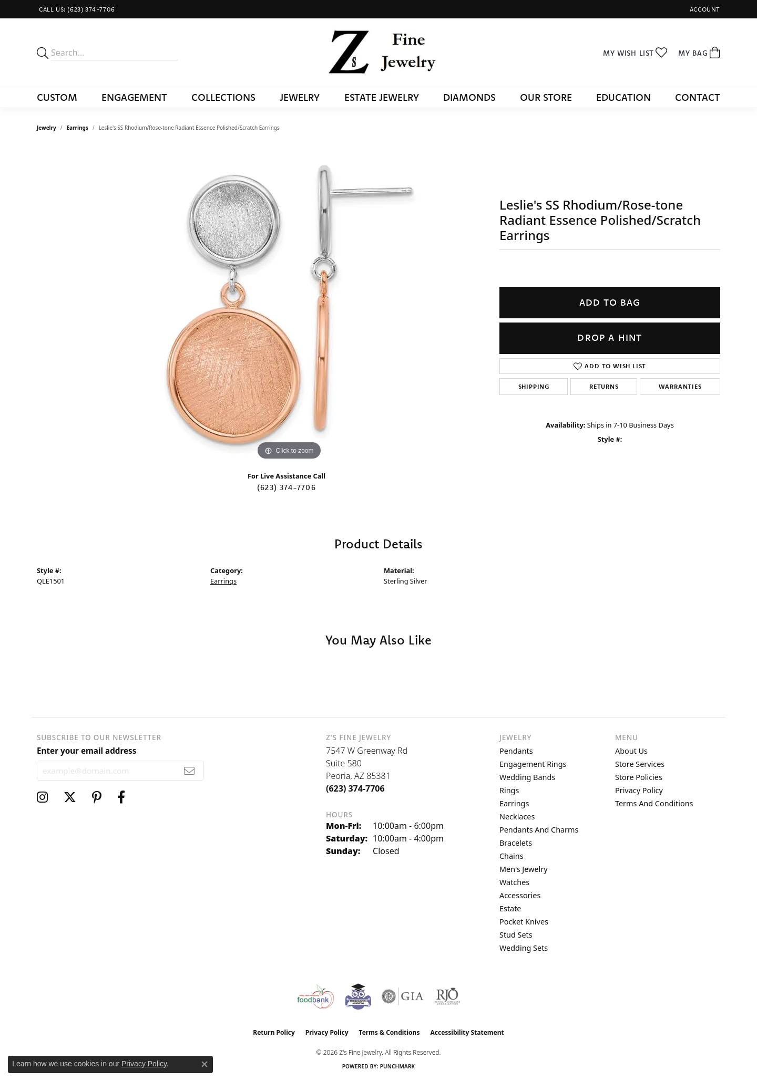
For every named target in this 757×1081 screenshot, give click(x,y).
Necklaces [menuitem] (517, 817)
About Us (631, 751)
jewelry (46, 127)
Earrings (77, 127)
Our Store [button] (546, 97)
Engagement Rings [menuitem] (533, 764)
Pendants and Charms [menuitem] (538, 830)
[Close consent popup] (204, 1064)
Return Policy (274, 1032)
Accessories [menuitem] (519, 895)
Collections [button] (223, 97)
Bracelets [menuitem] (515, 843)
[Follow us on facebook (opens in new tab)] (121, 797)
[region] (289, 305)
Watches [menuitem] (514, 882)
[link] (76, 9)
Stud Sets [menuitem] (516, 935)
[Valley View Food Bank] (315, 996)
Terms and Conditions (654, 803)
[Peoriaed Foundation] (358, 996)
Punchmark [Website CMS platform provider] (397, 1066)
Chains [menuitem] (511, 856)
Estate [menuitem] (510, 908)
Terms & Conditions (389, 1032)
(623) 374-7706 (286, 487)
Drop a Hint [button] (609, 337)
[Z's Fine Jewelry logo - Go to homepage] (379, 52)
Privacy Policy (639, 790)
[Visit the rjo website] (447, 996)
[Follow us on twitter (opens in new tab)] (69, 797)
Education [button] (623, 97)
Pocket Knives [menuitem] (523, 922)
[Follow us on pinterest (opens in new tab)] (97, 797)
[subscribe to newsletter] (189, 770)
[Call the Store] (355, 788)
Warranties (680, 386)
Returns (604, 386)
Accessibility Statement (467, 1032)
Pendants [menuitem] (516, 751)
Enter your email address (86, 750)
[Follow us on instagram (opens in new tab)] (42, 797)
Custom (57, 97)
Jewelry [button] (300, 97)
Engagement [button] (134, 97)
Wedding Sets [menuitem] (523, 948)
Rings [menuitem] (509, 790)
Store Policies (638, 777)
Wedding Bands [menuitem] (527, 777)
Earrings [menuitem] (514, 803)
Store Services (639, 764)
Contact (697, 97)
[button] (704, 9)
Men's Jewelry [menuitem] (523, 869)
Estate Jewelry (381, 97)
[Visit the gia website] (403, 996)
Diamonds (469, 97)
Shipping (533, 386)
